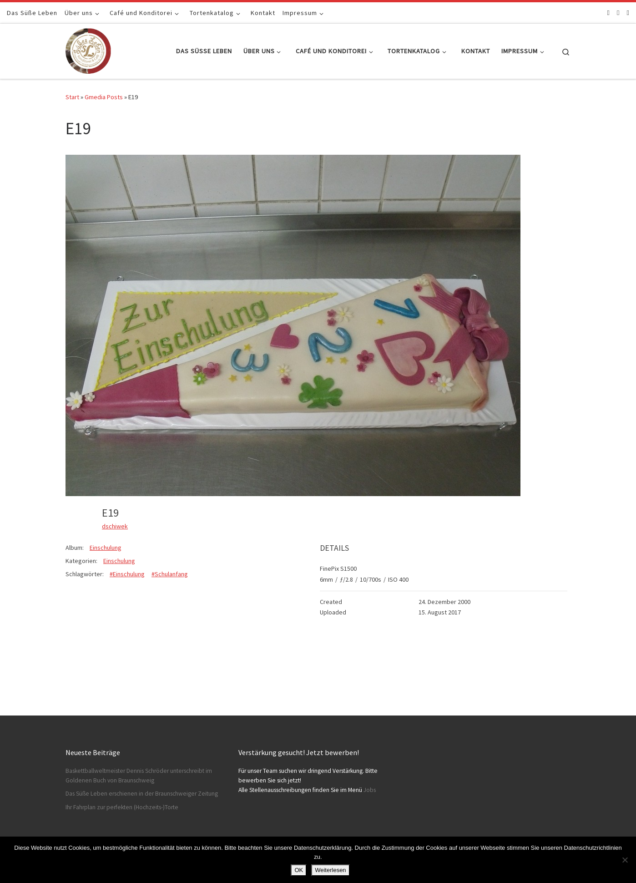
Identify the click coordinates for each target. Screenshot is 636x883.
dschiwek (115, 526)
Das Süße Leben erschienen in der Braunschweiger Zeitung (142, 793)
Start (72, 97)
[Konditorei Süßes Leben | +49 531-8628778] (88, 49)
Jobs (369, 790)
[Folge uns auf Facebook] (608, 12)
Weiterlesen (330, 870)
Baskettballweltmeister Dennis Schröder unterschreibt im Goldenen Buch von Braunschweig (139, 775)
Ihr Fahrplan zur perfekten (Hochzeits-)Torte (122, 807)
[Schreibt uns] (628, 12)
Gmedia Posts (104, 97)
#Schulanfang (169, 574)
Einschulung (105, 547)
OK (298, 870)
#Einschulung (127, 574)
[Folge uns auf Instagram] (618, 12)
